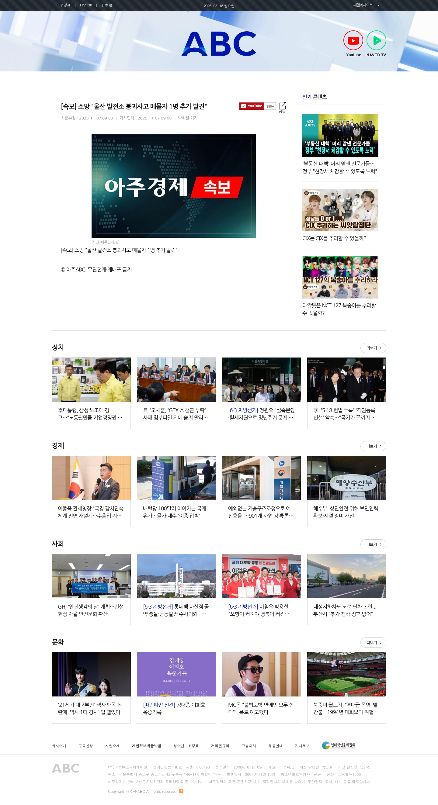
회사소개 (59, 745)
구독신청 (85, 745)
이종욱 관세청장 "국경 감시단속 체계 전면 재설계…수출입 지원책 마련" (90, 513)
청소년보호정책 (186, 745)
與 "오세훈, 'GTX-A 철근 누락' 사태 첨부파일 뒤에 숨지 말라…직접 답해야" (175, 414)
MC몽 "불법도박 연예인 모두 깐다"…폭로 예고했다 (261, 708)
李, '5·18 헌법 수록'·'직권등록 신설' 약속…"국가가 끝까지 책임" (344, 414)
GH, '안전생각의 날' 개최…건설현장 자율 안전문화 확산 (90, 610)
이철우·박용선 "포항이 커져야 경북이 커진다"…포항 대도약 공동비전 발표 (261, 611)
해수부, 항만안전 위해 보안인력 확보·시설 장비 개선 (345, 512)
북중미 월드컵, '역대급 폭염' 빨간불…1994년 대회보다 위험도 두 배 (345, 709)
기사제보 (302, 745)
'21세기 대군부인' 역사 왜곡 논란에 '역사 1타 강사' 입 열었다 (90, 708)
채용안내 (275, 745)
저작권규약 (220, 745)
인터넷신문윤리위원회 (338, 745)
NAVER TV (376, 43)
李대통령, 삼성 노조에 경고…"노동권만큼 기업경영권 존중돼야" (90, 414)
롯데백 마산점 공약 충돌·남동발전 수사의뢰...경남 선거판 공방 (176, 611)
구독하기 (257, 106)
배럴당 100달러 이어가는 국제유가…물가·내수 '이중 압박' (174, 512)
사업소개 (112, 745)
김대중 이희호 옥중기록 (174, 708)
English (86, 4)
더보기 (373, 348)
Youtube (353, 43)
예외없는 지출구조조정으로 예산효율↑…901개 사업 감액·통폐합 (261, 513)
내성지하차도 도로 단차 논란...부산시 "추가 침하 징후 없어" (344, 610)
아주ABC (219, 43)
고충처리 (249, 745)
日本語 (106, 4)
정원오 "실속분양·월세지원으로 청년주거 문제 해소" (261, 414)
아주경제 (63, 4)
